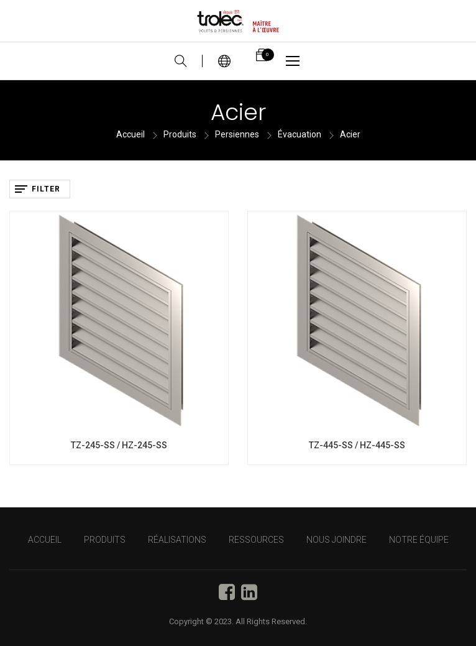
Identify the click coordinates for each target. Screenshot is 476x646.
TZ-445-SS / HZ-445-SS (357, 445)
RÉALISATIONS (177, 540)
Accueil (130, 134)
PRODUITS (105, 540)
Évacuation (299, 134)
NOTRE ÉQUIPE (419, 540)
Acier (350, 134)
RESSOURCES (256, 540)
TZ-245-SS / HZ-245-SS (119, 445)
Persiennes (237, 134)
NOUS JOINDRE (336, 540)
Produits (179, 134)
